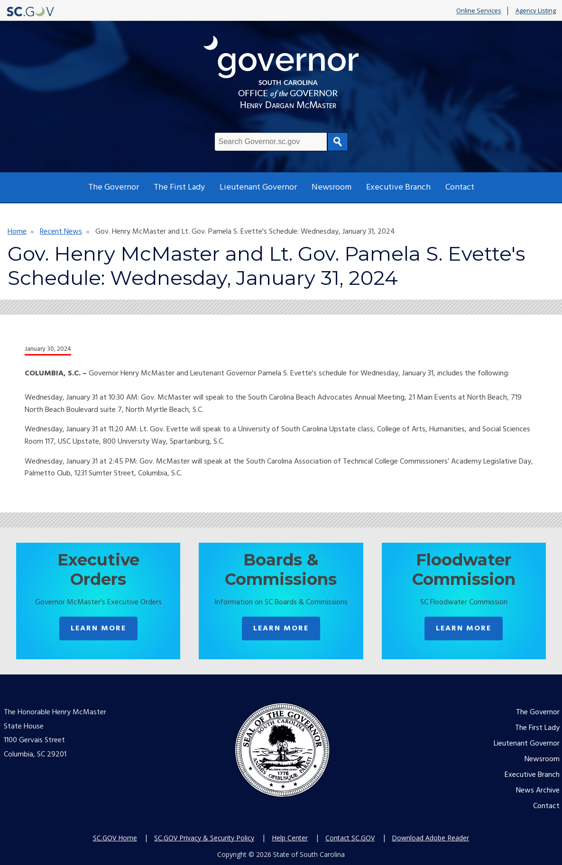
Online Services (478, 11)
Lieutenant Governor (258, 187)
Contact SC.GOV (350, 837)
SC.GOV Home (115, 837)
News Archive (538, 790)
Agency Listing (536, 11)
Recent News (61, 232)
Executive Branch (398, 187)
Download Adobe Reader (430, 837)
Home (17, 232)
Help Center (290, 837)
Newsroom (331, 187)
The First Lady (179, 187)
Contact (459, 187)
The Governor (113, 187)
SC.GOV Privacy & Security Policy (204, 837)
